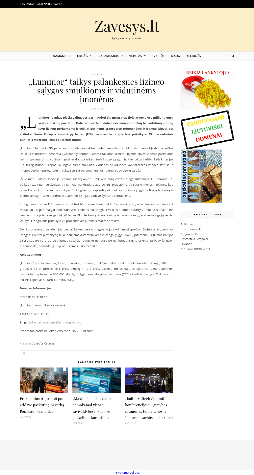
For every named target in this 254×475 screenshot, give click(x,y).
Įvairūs (159, 56)
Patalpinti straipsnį (50, 3)
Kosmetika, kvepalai (194, 239)
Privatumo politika (127, 472)
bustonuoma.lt (191, 229)
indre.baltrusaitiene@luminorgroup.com (56, 322)
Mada (175, 56)
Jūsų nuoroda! (195, 248)
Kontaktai (27, 3)
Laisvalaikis (109, 56)
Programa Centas (193, 234)
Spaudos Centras (43, 343)
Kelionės (193, 56)
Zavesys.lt (127, 25)
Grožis (82, 56)
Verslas (135, 56)
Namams (59, 56)
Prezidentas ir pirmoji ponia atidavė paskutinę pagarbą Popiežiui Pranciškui (43, 405)
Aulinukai (187, 224)
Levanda (186, 244)
